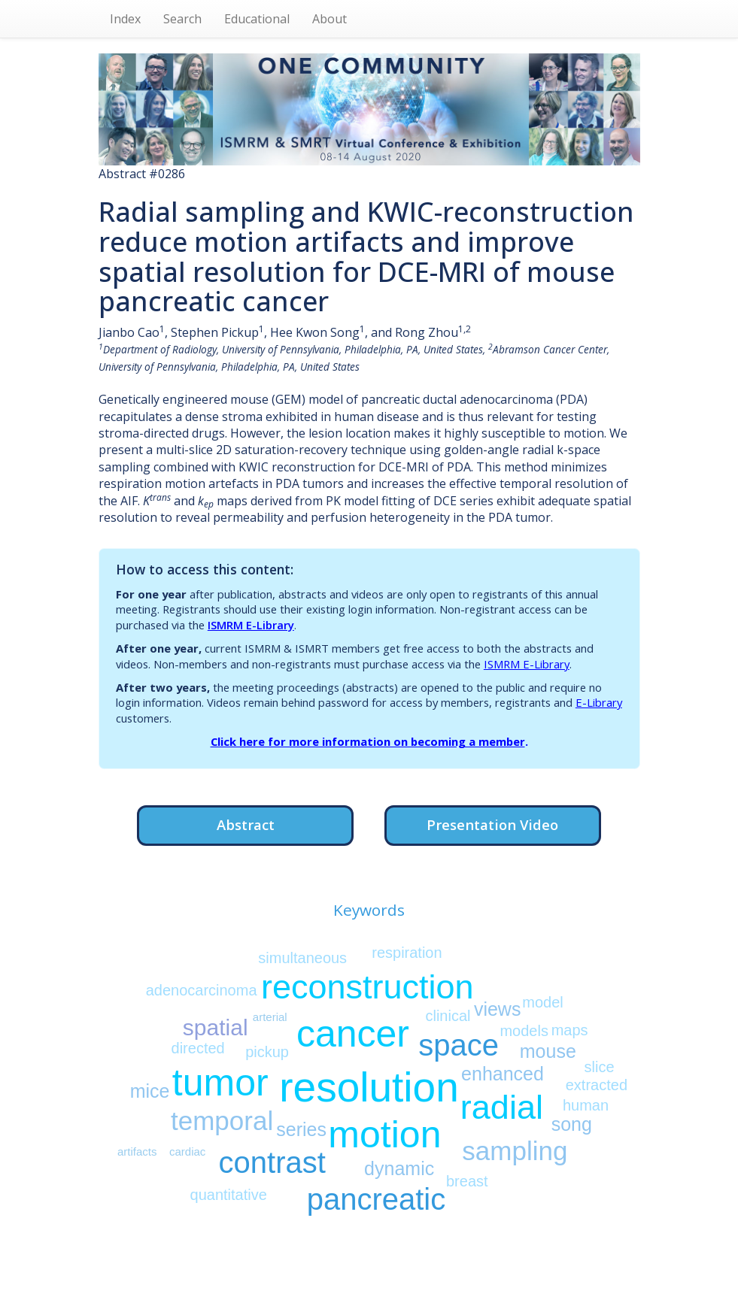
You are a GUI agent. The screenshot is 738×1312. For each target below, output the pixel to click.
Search (182, 19)
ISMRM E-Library (251, 624)
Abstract (246, 824)
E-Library (599, 702)
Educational (257, 19)
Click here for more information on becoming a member (368, 741)
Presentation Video (492, 824)
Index (125, 19)
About (329, 19)
